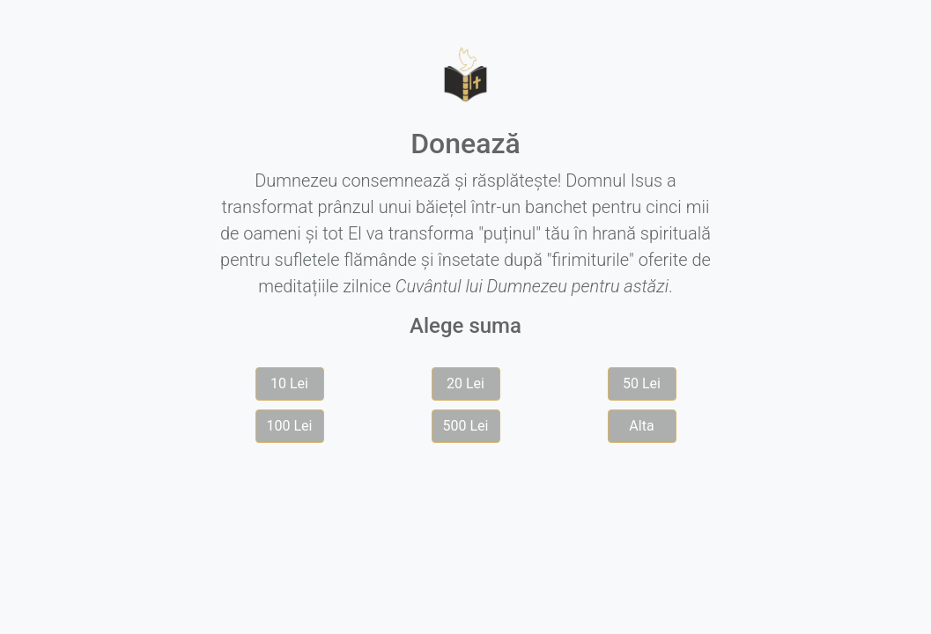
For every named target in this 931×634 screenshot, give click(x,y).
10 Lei (289, 383)
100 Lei (290, 425)
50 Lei (642, 383)
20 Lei (465, 383)
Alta (641, 425)
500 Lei (466, 425)
